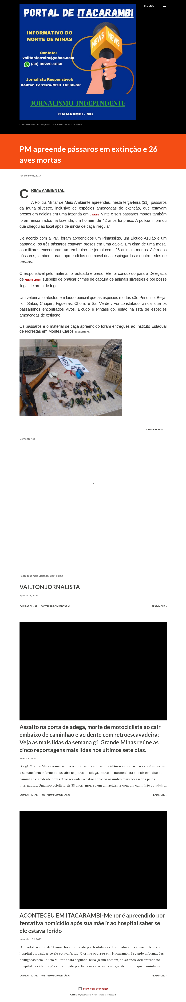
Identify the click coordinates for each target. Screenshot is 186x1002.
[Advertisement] (93, 546)
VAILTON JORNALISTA (50, 586)
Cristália (94, 214)
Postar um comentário (55, 606)
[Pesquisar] (149, 6)
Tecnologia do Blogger (93, 988)
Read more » (159, 606)
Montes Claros (32, 279)
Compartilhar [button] (154, 429)
